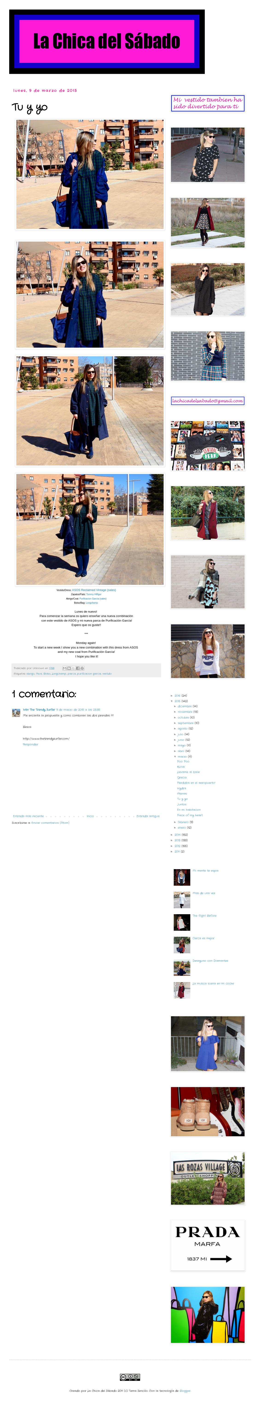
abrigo (30, 674)
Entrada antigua (148, 816)
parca (72, 674)
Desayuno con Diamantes (210, 961)
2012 (178, 846)
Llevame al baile (188, 772)
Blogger (185, 1391)
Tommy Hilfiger (93, 594)
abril (181, 751)
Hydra (181, 788)
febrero (184, 822)
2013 (178, 840)
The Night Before (205, 916)
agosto (183, 729)
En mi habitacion (189, 810)
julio (181, 734)
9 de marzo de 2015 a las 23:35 (78, 710)
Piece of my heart (190, 815)
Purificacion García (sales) (93, 598)
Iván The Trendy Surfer (39, 710)
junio (181, 740)
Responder (30, 744)
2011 (178, 852)
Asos (39, 674)
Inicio (90, 816)
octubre (184, 718)
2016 (178, 696)
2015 (178, 701)
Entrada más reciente (28, 816)
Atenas (182, 794)
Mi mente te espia (205, 871)
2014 (178, 835)
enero (182, 828)
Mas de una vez (204, 893)
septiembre (186, 723)
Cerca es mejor (203, 938)
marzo (183, 757)
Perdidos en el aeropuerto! (196, 783)
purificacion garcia (89, 674)
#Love (181, 767)
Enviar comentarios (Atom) (50, 823)
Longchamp (92, 603)
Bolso (46, 674)
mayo (182, 745)
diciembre (185, 706)
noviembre (186, 712)
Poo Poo (183, 761)
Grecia (182, 778)
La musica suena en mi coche (213, 983)
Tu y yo (182, 799)
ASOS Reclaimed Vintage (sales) (94, 590)
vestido (107, 674)
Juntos (181, 804)
